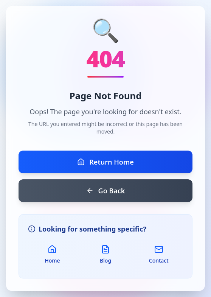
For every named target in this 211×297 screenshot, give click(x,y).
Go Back (105, 190)
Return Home (105, 161)
